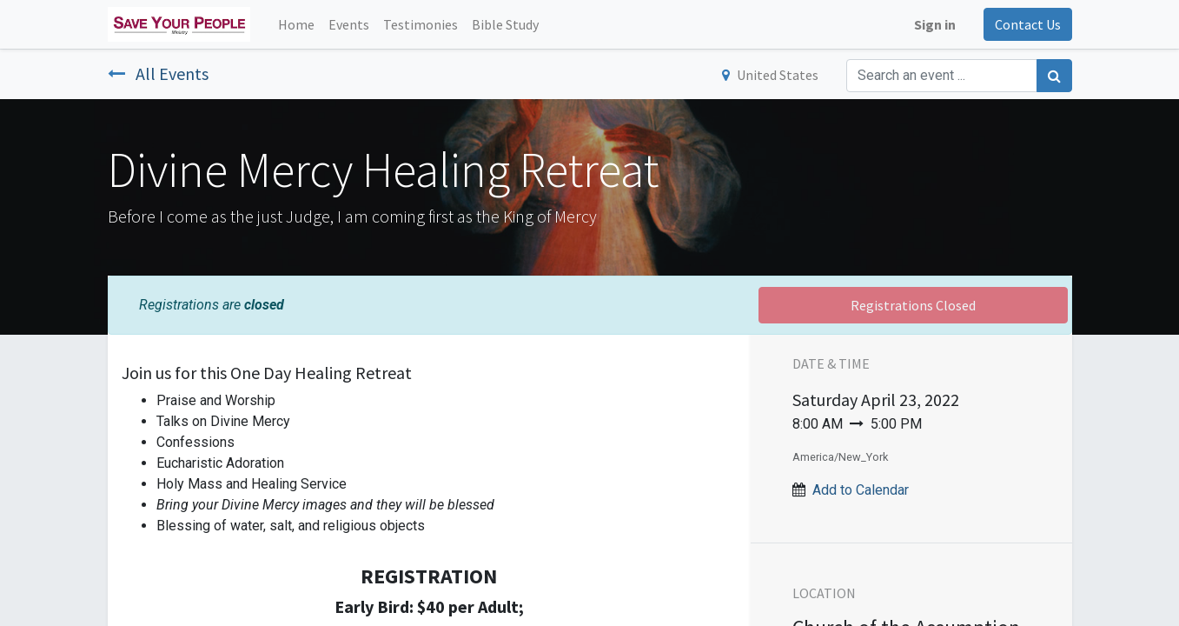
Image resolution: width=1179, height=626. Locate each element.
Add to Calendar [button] (860, 490)
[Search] (1054, 75)
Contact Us (1028, 24)
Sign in (935, 24)
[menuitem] (296, 24)
